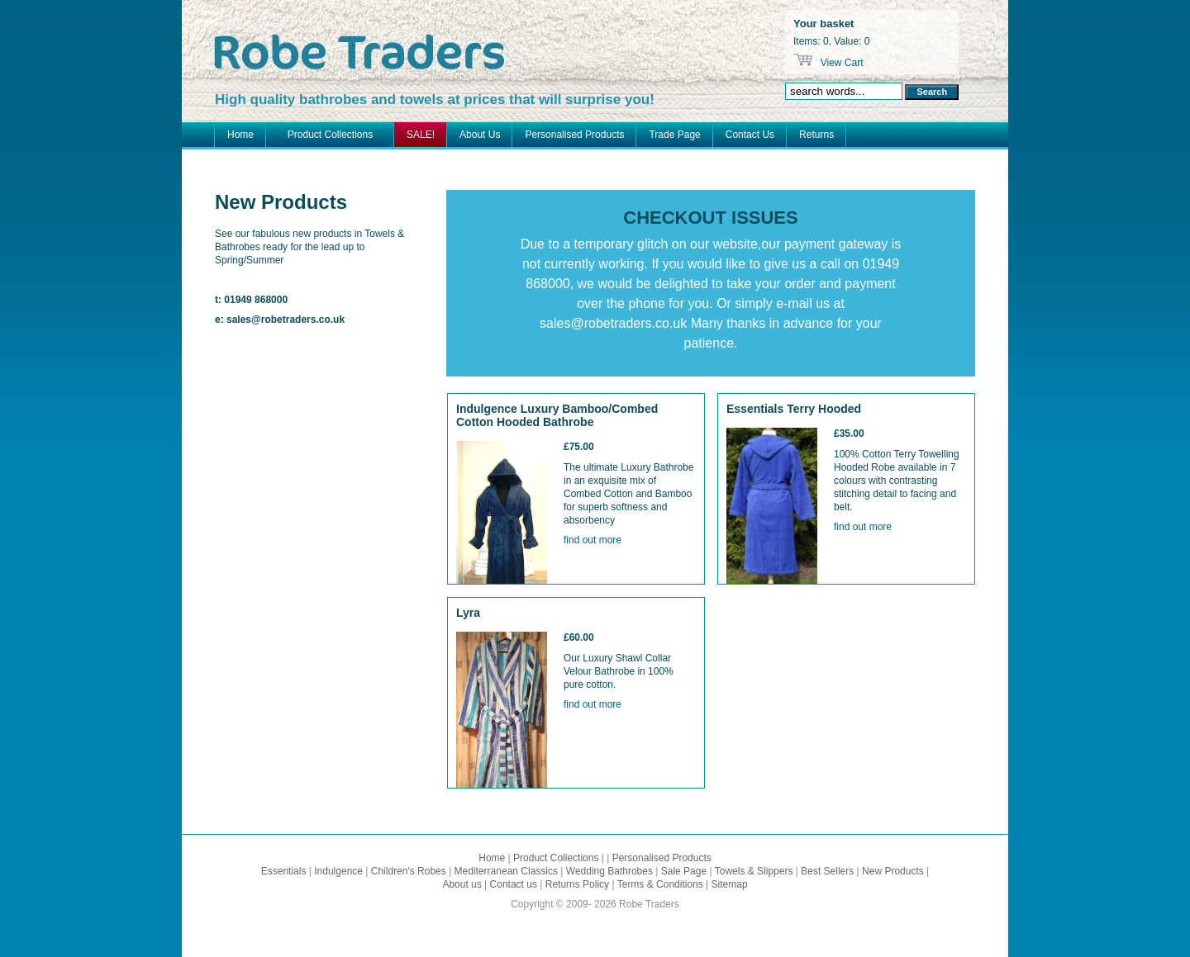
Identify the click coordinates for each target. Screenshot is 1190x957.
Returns (816, 134)
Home (240, 134)
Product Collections (330, 134)
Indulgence (338, 871)
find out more (592, 540)
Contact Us (750, 134)
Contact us (513, 884)
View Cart (840, 63)
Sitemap (730, 884)
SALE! (421, 134)
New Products (893, 871)
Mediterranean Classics (506, 871)
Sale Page (684, 871)
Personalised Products (574, 134)
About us (461, 884)
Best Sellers (827, 871)
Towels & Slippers (754, 871)
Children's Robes (408, 871)
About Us (479, 134)
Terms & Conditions (660, 884)
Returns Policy (577, 884)
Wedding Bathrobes (609, 871)
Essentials (284, 871)
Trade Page (674, 134)
